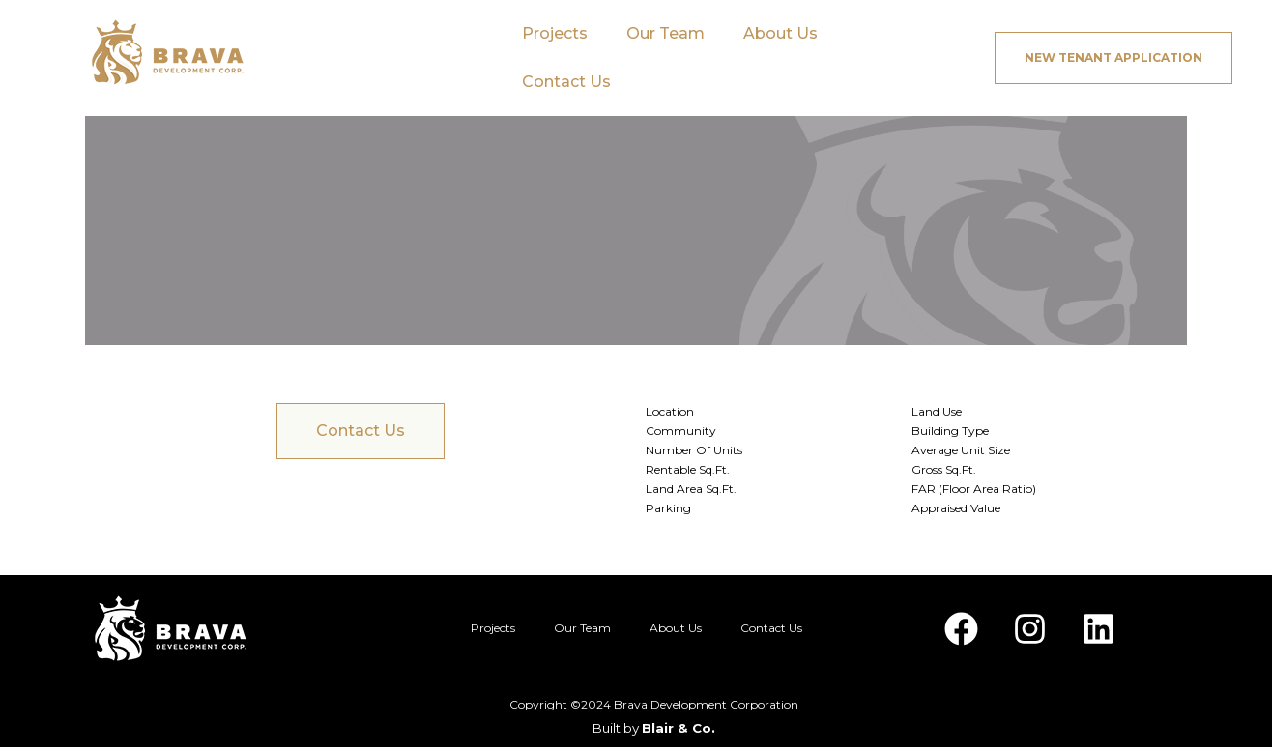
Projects (555, 33)
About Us (780, 33)
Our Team (665, 33)
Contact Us (566, 81)
